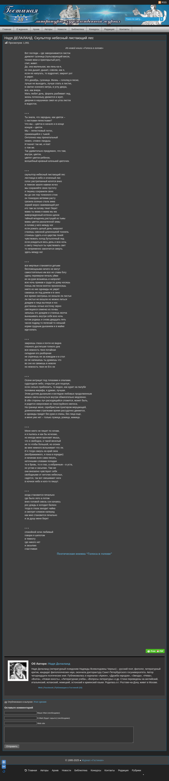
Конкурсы (94, 29)
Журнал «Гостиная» (93, 763)
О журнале (22, 29)
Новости (62, 29)
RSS (162, 2)
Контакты (124, 29)
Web (40, 687)
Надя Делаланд (59, 663)
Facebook (48, 687)
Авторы (48, 29)
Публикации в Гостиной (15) (68, 687)
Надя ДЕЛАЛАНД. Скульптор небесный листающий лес (49, 38)
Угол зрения (40, 702)
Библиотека (78, 29)
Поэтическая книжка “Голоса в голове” (84, 553)
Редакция (109, 29)
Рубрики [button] (138, 774)
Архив (36, 29)
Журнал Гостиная (16, 14)
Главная (7, 29)
